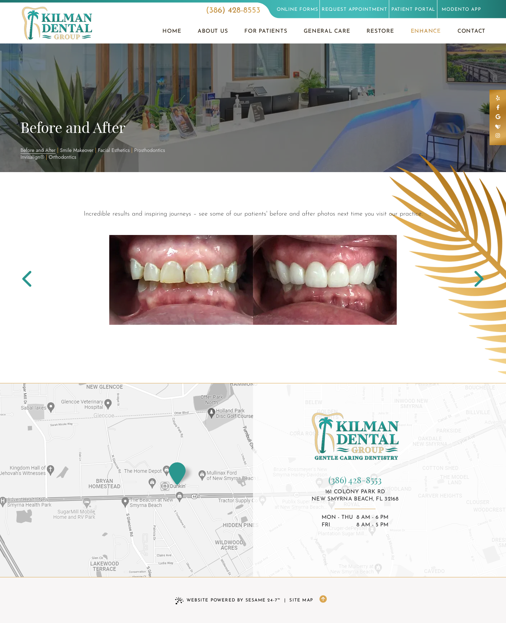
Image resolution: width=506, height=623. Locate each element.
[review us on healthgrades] (497, 126)
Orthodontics (63, 157)
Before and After (38, 150)
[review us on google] (497, 117)
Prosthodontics (149, 150)
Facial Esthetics (114, 150)
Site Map (301, 600)
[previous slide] (30, 280)
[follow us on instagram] (497, 136)
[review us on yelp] (497, 98)
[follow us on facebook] (497, 108)
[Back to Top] (323, 600)
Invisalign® (32, 157)
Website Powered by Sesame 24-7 (227, 600)
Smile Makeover (77, 150)
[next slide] (475, 280)
